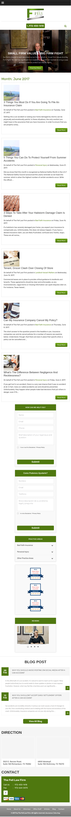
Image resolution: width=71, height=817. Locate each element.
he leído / (30, 513)
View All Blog (35, 720)
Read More (61, 130)
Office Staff (37, 809)
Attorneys (26, 809)
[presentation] (33, 454)
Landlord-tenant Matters (45, 273)
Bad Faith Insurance (43, 110)
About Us (16, 809)
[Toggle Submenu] (52, 545)
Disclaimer (32, 447)
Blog (55, 809)
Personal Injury (41, 165)
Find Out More (35, 68)
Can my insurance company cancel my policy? (30, 320)
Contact (63, 809)
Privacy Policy (40, 447)
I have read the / (32, 447)
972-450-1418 (36, 26)
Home (7, 809)
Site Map (57, 813)
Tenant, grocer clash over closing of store (28, 268)
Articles (47, 809)
